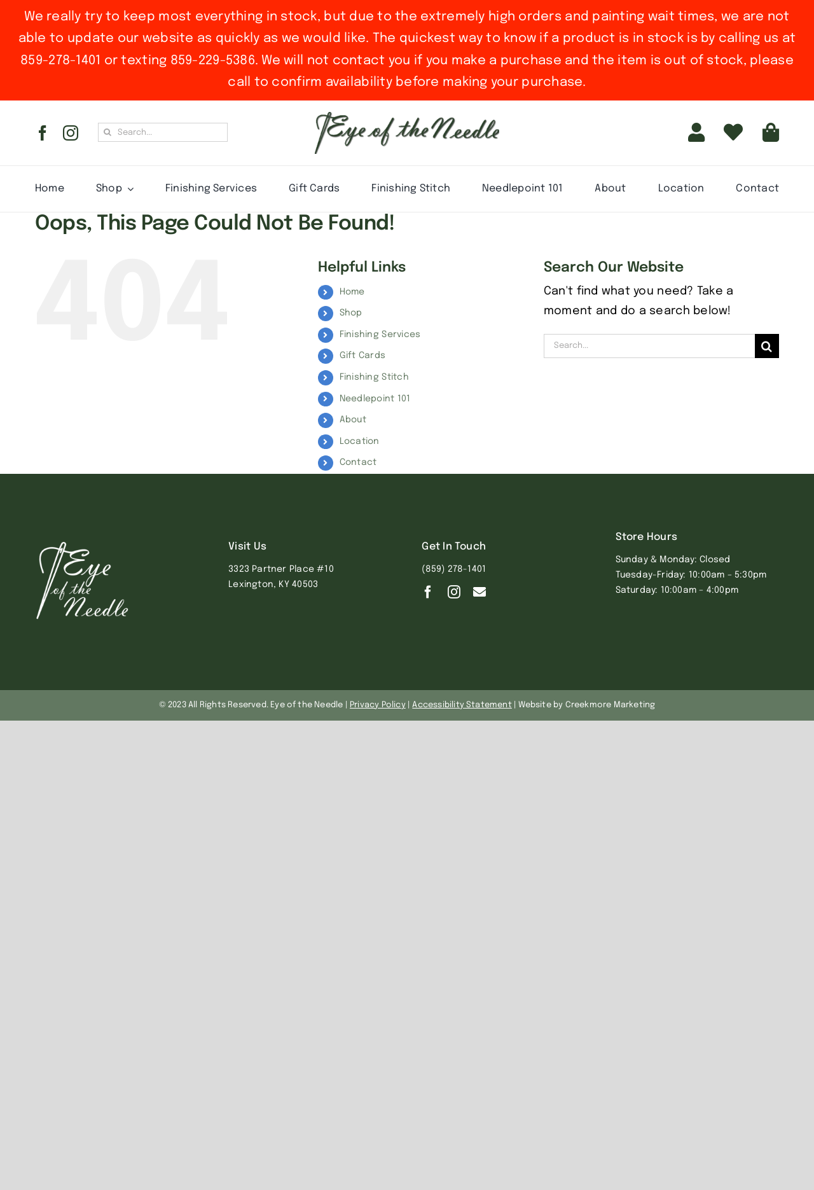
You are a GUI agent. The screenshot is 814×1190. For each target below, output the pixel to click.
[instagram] (70, 133)
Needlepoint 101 (375, 398)
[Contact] (479, 592)
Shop (351, 312)
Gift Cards (363, 355)
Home (352, 291)
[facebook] (42, 133)
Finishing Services (380, 334)
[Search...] (163, 132)
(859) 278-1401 (454, 569)
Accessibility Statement (462, 705)
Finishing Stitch (374, 377)
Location (360, 441)
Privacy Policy (378, 705)
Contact (358, 462)
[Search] (107, 132)
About (353, 419)
